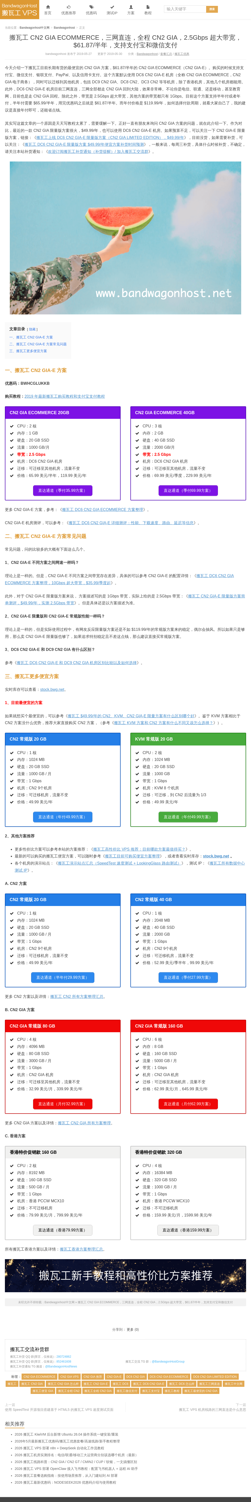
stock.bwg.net (52, 687)
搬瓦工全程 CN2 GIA (98, 1381)
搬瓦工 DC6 (120, 1374)
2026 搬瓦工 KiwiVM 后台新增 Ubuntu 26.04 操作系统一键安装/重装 (66, 1425)
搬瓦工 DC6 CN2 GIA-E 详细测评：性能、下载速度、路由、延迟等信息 (131, 521)
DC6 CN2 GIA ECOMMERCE (169, 1367)
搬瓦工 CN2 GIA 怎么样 (63, 1374)
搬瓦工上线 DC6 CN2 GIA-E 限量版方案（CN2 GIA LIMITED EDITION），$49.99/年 (110, 138)
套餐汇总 (166, 54)
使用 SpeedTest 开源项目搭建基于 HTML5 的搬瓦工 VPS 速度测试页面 (59, 1400)
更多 (130, 1320)
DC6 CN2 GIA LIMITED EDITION (215, 1367)
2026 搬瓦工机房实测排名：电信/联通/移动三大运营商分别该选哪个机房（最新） (76, 1445)
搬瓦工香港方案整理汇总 (81, 1239)
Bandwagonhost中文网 (19, 9)
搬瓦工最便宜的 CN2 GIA (200, 1381)
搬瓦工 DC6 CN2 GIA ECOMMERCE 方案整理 (102, 508)
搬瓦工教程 (172, 1381)
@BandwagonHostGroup (168, 1351)
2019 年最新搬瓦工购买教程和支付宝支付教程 (65, 396)
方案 (131, 10)
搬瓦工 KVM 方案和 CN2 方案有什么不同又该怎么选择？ (163, 721)
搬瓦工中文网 (233, 1374)
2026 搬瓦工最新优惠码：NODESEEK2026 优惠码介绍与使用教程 (65, 1473)
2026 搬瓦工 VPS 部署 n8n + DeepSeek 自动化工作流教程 (59, 1438)
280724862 (63, 1347)
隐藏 (32, 329)
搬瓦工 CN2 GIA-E (96, 1374)
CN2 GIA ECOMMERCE (39, 1367)
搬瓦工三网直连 (209, 1374)
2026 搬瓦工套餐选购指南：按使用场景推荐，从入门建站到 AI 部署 (66, 1466)
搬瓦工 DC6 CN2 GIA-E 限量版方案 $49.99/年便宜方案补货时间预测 (84, 144)
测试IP (112, 10)
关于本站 (181, 1497)
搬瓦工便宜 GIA (43, 1381)
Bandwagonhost (64, 27)
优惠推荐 (68, 10)
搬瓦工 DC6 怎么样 (181, 1374)
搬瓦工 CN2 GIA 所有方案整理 (84, 1115)
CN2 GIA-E (114, 1367)
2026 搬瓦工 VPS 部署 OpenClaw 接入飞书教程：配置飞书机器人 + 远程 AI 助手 (76, 1459)
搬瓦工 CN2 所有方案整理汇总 (76, 991)
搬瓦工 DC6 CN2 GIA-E (148, 1374)
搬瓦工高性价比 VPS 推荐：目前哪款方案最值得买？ (139, 845)
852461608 (63, 1351)
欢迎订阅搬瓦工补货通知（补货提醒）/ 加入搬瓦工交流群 (98, 151)
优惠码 (91, 10)
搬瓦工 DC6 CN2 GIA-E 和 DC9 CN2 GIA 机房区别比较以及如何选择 (77, 661)
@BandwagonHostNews (61, 1356)
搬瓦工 (12, 1374)
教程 (148, 10)
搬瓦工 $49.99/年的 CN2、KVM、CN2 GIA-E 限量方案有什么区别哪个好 (131, 714)
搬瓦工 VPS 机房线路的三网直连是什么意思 (212, 1400)
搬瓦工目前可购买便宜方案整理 (132, 852)
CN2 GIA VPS (69, 1367)
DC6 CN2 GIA (135, 1367)
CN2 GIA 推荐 (93, 1367)
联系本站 (167, 1497)
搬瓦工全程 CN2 (68, 1381)
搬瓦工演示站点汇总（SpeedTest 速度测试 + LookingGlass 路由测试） (119, 859)
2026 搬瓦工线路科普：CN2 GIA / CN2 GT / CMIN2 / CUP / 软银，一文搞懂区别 (76, 1452)
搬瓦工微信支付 (127, 1381)
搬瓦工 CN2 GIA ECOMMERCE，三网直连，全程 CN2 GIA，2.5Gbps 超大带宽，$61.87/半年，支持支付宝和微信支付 (125, 41)
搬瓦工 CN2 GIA (32, 1374)
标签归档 (152, 1497)
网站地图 (124, 1497)
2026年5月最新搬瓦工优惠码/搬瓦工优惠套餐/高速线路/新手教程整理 (67, 1431)
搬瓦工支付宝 (151, 1381)
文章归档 (138, 1497)
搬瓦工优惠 (182, 54)
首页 (47, 10)
